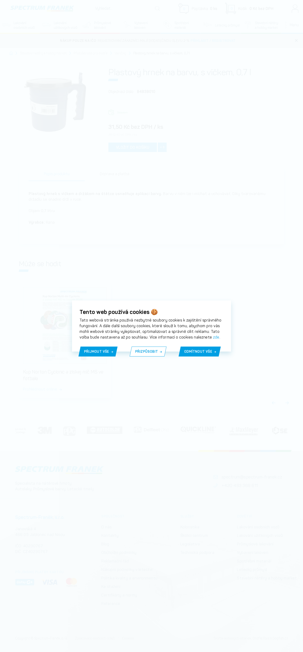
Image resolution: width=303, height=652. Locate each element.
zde (216, 337)
